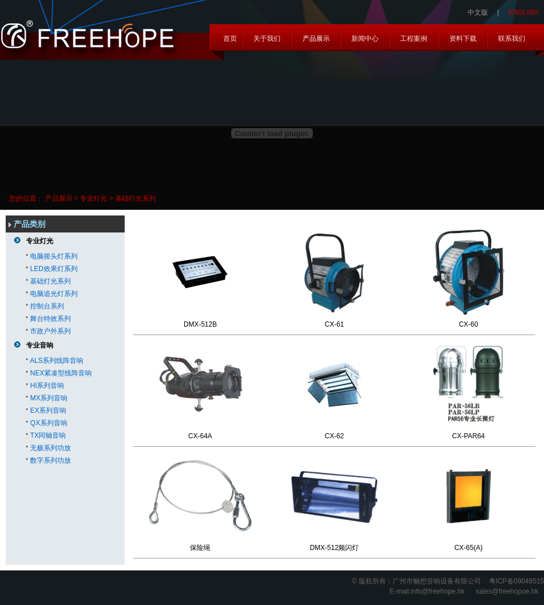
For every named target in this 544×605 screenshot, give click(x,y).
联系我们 (511, 39)
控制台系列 (47, 306)
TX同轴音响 (48, 435)
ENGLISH (523, 12)
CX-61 (334, 324)
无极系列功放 (50, 448)
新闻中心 (365, 39)
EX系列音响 (48, 410)
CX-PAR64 (468, 436)
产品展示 (316, 39)
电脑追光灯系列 (54, 294)
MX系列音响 (48, 398)
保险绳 (200, 548)
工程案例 (413, 39)
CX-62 (334, 436)
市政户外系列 (50, 331)
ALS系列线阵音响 (57, 361)
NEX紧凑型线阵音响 (61, 373)
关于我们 (266, 39)
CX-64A (200, 436)
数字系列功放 (50, 460)
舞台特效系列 (50, 319)
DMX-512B (200, 324)
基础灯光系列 (50, 281)
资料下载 (463, 39)
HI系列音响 (47, 386)
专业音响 (39, 345)
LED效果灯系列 (53, 269)
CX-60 (468, 324)
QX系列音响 (48, 423)
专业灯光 (39, 241)
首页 (230, 39)
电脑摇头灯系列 (54, 256)
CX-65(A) (468, 548)
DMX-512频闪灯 (334, 548)
